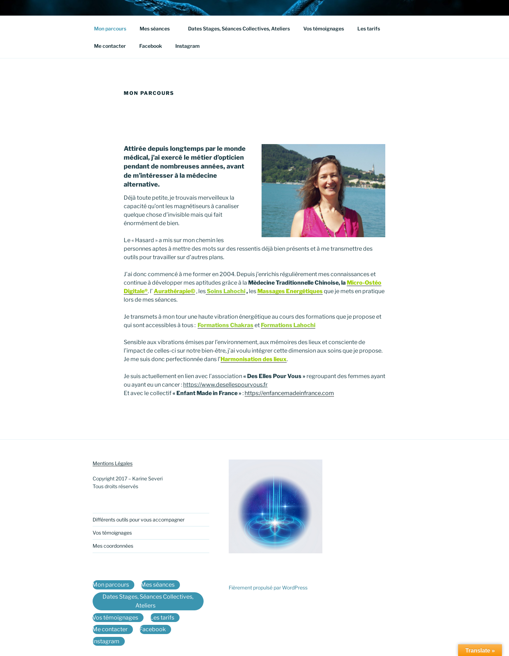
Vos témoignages (323, 28)
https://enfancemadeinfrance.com (289, 393)
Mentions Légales (113, 463)
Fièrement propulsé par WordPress (268, 587)
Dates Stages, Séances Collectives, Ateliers (239, 28)
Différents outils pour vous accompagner (139, 520)
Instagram (187, 46)
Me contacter (110, 46)
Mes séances (158, 28)
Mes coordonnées (113, 546)
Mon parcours (110, 28)
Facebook (150, 46)
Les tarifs (372, 28)
